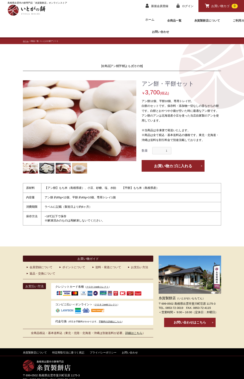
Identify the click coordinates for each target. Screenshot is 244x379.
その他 (156, 52)
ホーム (112, 19)
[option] (79, 107)
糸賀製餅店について (158, 19)
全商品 (87, 52)
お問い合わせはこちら (190, 309)
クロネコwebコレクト (97, 273)
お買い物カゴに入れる (173, 153)
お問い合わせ (212, 19)
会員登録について (41, 254)
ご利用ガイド (187, 19)
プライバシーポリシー (103, 339)
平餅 (122, 52)
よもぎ (138, 52)
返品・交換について (42, 260)
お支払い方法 (139, 254)
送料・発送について (108, 254)
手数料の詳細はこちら (110, 308)
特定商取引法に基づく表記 (68, 339)
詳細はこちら (133, 319)
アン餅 (105, 52)
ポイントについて (73, 254)
